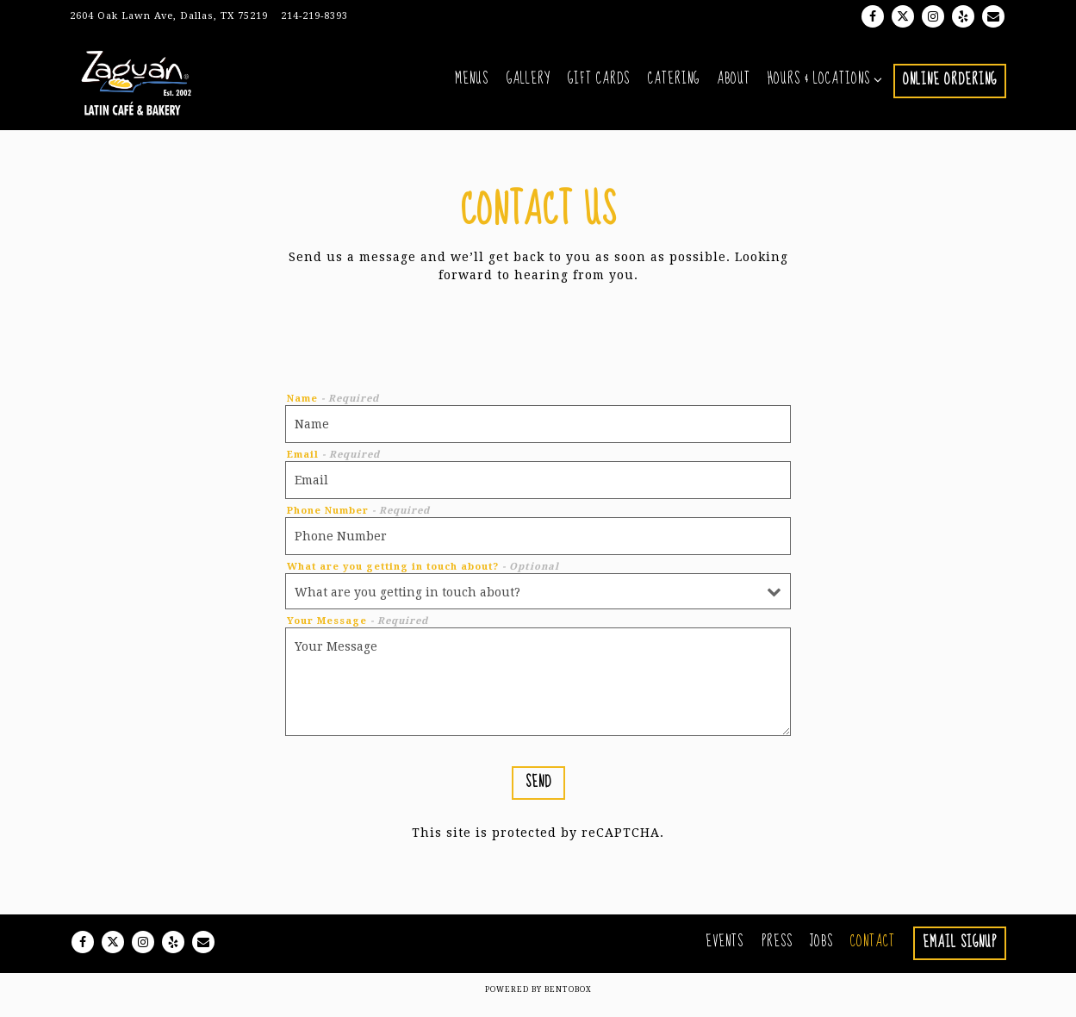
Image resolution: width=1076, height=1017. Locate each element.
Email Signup (960, 952)
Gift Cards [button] (599, 84)
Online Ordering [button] (950, 85)
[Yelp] (963, 16)
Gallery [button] (528, 84)
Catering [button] (674, 84)
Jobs (821, 951)
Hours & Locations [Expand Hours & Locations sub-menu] (822, 84)
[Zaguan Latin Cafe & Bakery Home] (154, 85)
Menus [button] (471, 84)
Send (538, 792)
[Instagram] (933, 16)
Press (777, 951)
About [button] (733, 84)
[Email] (993, 16)
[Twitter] (903, 16)
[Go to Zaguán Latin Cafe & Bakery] (169, 16)
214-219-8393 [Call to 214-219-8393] (314, 16)
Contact (872, 951)
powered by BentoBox (538, 999)
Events (724, 951)
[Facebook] (872, 16)
